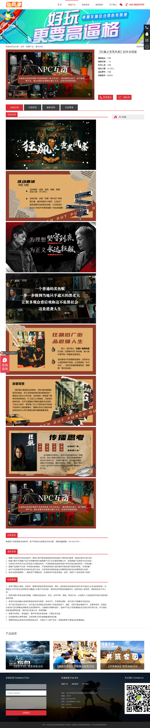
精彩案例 (99, 5)
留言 (26, 703)
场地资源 (85, 5)
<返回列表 (140, 47)
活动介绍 (14, 107)
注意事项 (69, 107)
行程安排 (32, 107)
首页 (22, 47)
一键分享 (126, 97)
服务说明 (51, 107)
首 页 (60, 5)
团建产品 (71, 5)
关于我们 (113, 5)
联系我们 (107, 97)
